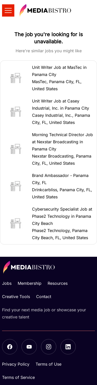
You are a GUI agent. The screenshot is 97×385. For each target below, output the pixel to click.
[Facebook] (9, 346)
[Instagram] (48, 346)
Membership (29, 283)
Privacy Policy (15, 364)
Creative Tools (16, 296)
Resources (58, 283)
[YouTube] (29, 346)
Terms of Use (48, 364)
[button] (48, 78)
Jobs (7, 283)
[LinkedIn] (68, 346)
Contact (43, 296)
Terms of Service (18, 377)
